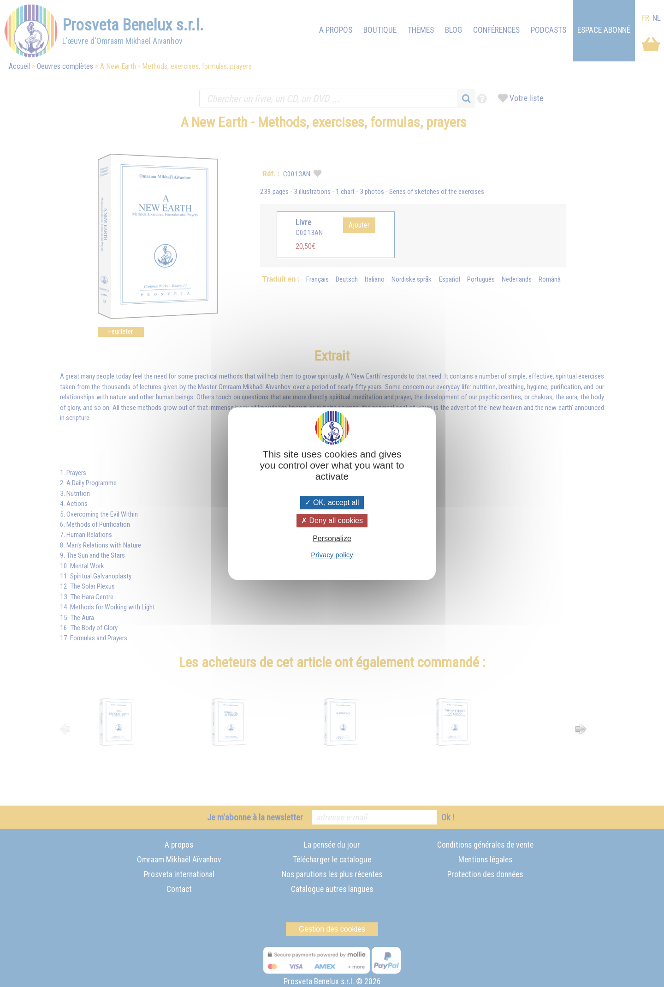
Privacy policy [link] (332, 555)
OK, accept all (332, 502)
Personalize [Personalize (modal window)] (332, 539)
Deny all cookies (332, 520)
